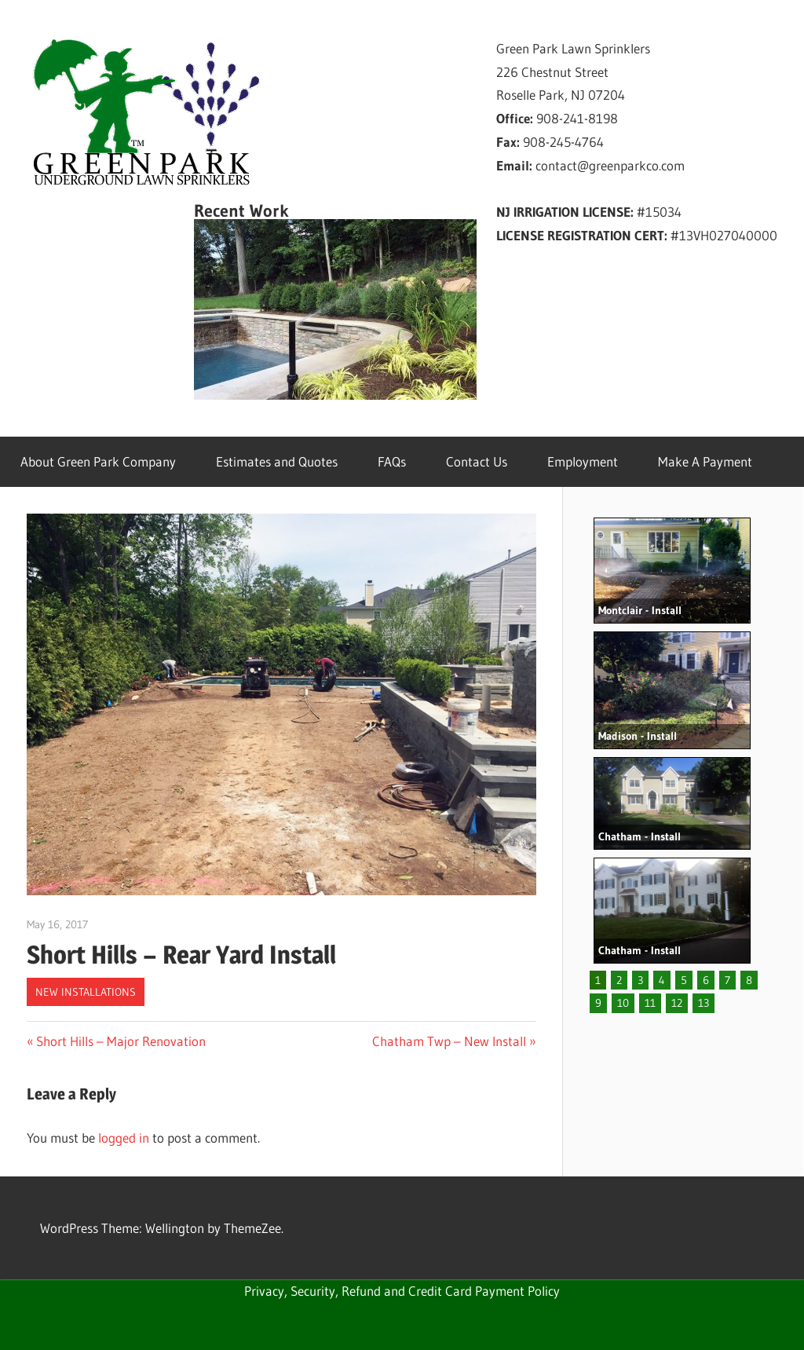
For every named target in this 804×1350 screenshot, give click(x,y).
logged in (123, 1137)
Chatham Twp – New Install (449, 1041)
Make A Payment (705, 461)
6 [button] (706, 980)
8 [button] (749, 980)
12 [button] (676, 1003)
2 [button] (619, 980)
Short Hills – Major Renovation (120, 1041)
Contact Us (476, 461)
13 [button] (703, 1003)
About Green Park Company (98, 461)
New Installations (85, 992)
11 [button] (650, 1003)
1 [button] (598, 980)
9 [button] (598, 1003)
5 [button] (684, 980)
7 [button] (727, 980)
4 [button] (662, 980)
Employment (582, 461)
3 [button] (640, 980)
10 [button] (623, 1003)
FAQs (392, 461)
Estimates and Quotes (277, 461)
